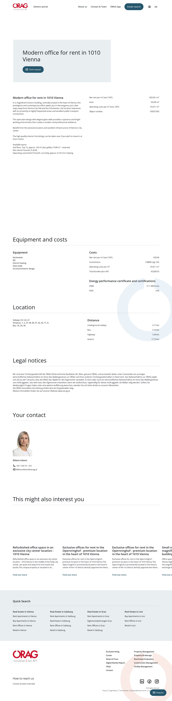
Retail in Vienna (19, 630)
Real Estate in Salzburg (60, 621)
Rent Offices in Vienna (22, 625)
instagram (157, 681)
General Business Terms (138, 691)
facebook (149, 681)
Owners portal (40, 6)
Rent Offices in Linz (133, 621)
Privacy (105, 691)
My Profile (149, 7)
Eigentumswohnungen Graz (99, 621)
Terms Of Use (123, 691)
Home (20, 6)
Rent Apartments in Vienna (24, 616)
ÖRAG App (115, 6)
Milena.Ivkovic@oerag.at (26, 469)
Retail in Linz (130, 625)
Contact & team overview (24, 683)
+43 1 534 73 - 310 (24, 465)
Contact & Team (99, 6)
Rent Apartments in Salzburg (62, 616)
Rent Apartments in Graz (98, 616)
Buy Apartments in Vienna (24, 621)
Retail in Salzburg (57, 630)
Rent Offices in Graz (96, 625)
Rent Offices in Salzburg (60, 625)
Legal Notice (113, 691)
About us (82, 6)
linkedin (142, 681)
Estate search (134, 6)
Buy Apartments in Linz (135, 616)
